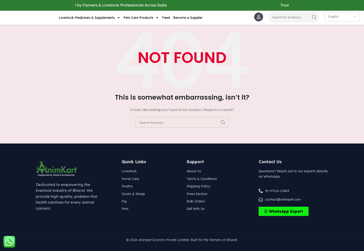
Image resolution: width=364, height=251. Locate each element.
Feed (166, 20)
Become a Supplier (187, 20)
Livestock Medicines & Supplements (89, 20)
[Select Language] (342, 19)
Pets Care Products (141, 20)
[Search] (294, 19)
